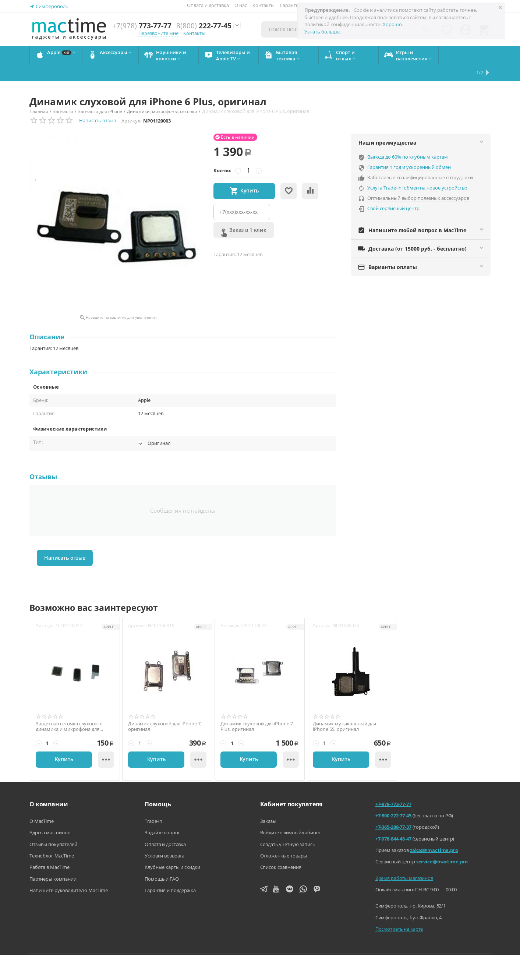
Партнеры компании (53, 861)
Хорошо (392, 24)
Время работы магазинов (404, 860)
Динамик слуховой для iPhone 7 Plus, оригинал (256, 709)
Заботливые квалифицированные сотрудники (420, 159)
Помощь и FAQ (161, 861)
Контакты (263, 5)
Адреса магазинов (49, 814)
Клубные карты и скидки (172, 849)
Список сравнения (280, 849)
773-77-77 (141, 25)
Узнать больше (322, 31)
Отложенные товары (283, 838)
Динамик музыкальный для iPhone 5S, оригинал (344, 709)
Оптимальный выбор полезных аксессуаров (418, 180)
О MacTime (41, 803)
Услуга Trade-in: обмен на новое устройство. (417, 170)
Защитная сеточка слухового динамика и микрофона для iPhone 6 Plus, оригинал (69, 709)
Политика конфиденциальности (338, 944)
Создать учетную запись (287, 826)
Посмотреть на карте (399, 911)
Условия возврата (164, 838)
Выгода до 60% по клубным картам (407, 139)
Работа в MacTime (49, 849)
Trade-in (153, 803)
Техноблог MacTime (51, 838)
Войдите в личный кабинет (290, 814)
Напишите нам (213, 944)
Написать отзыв (97, 102)
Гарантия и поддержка (170, 872)
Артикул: (131, 103)
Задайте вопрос (162, 814)
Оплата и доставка (208, 5)
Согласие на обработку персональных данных (440, 944)
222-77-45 (203, 25)
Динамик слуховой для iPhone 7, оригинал (165, 709)
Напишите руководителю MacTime (68, 872)
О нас (240, 5)
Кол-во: (222, 152)
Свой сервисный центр (393, 190)
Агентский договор (266, 944)
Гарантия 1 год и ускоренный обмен (409, 149)
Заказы (268, 803)
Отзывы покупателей (53, 826)
